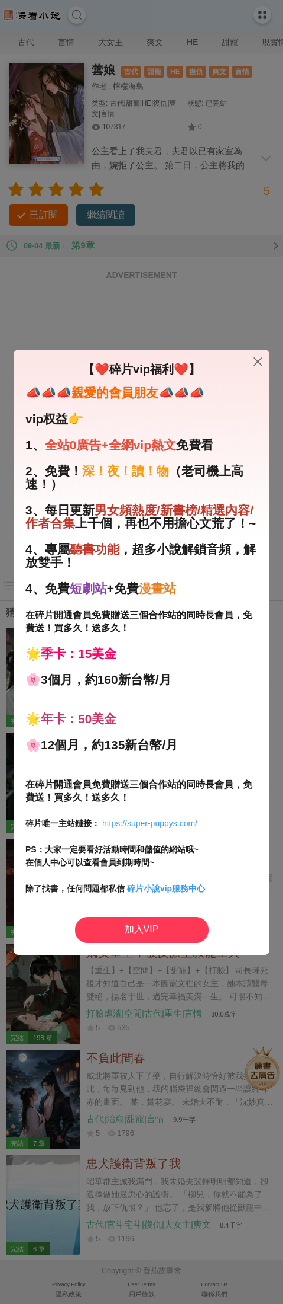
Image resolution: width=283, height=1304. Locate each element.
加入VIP (142, 929)
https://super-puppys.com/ (149, 823)
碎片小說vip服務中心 (166, 888)
